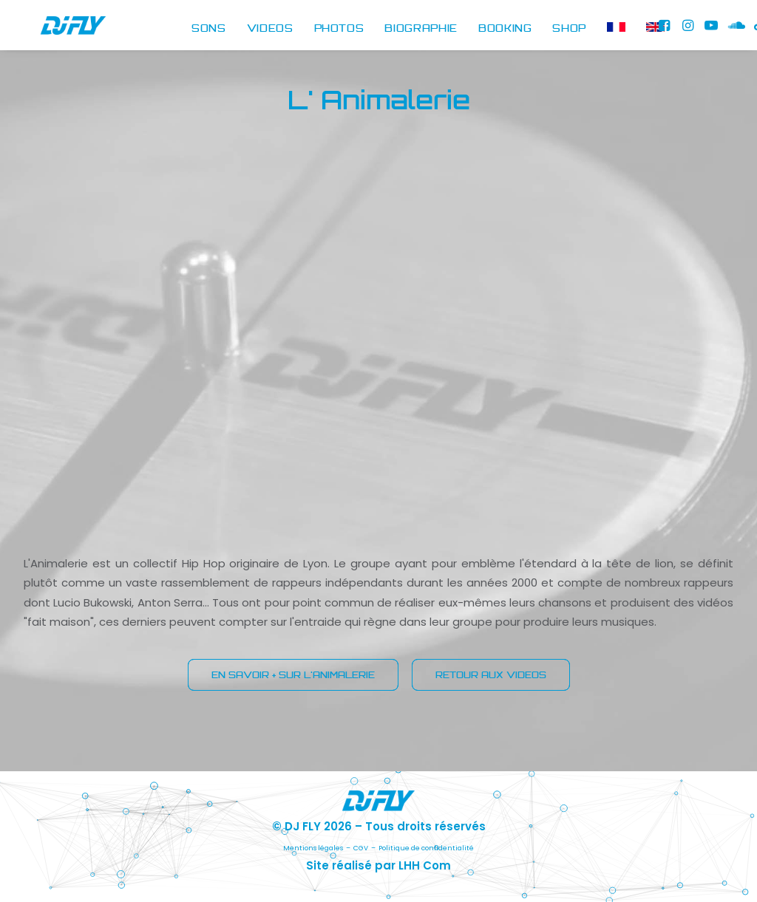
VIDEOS (270, 29)
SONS (208, 29)
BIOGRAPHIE (421, 29)
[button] (666, 29)
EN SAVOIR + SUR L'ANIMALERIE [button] (293, 674)
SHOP (569, 29)
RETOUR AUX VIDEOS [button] (490, 674)
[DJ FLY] (57, 29)
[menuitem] (209, 29)
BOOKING (505, 29)
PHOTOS (339, 29)
